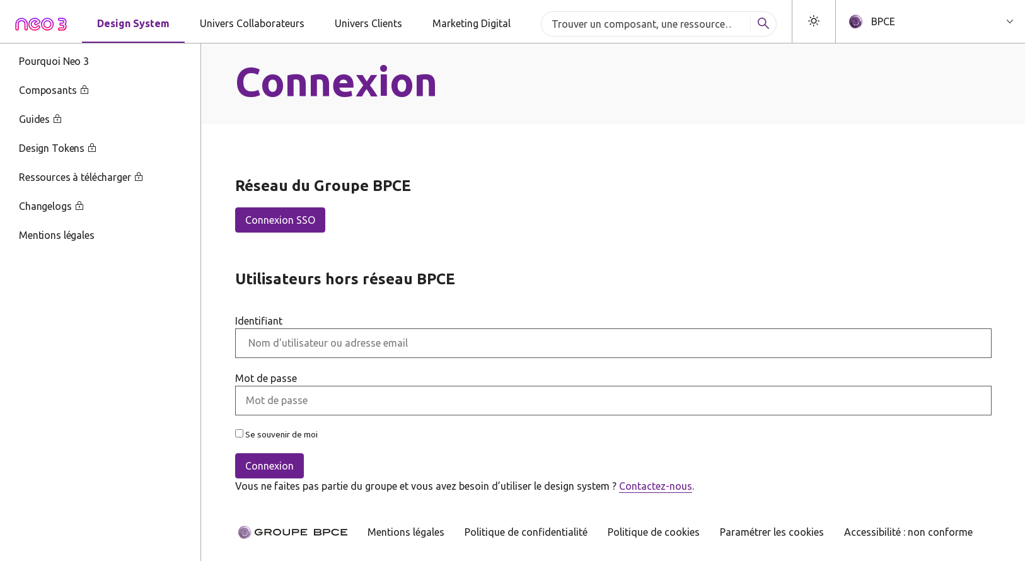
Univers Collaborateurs (252, 23)
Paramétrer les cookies (772, 532)
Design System (133, 23)
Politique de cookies (654, 532)
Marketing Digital (471, 23)
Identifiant (258, 321)
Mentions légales (406, 532)
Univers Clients (368, 23)
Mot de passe (266, 378)
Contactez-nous (655, 486)
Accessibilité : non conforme (908, 532)
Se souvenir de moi (276, 434)
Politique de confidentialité (526, 532)
